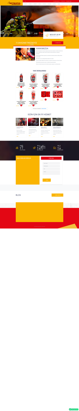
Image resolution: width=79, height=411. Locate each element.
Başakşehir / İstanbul (68, 1)
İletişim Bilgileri (58, 42)
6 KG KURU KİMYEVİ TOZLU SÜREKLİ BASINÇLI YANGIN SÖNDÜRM (45, 86)
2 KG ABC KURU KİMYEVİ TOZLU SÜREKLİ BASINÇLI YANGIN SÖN (21, 85)
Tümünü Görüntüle (44, 108)
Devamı (17, 136)
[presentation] (49, 177)
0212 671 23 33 (63, 1)
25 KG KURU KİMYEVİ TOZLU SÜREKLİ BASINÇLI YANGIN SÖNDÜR (21, 103)
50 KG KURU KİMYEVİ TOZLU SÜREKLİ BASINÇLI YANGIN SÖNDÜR (33, 103)
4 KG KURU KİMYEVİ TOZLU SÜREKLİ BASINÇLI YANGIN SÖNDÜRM (33, 86)
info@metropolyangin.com (56, 1)
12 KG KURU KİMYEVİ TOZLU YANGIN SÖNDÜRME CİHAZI (57, 85)
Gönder (47, 180)
